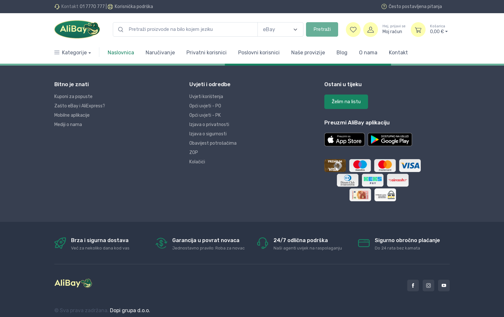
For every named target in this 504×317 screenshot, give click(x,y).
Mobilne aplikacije (72, 115)
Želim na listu (346, 101)
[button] (344, 139)
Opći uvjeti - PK (205, 115)
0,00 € (439, 29)
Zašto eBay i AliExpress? (79, 106)
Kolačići (197, 162)
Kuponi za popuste (73, 96)
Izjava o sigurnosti (208, 134)
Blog (342, 53)
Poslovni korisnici (259, 53)
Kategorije (70, 53)
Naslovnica (121, 53)
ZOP (193, 152)
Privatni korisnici (206, 53)
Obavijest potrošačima (213, 143)
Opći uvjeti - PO (205, 106)
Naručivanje (160, 53)
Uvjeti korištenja (206, 96)
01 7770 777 (92, 6)
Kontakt (398, 53)
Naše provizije (308, 53)
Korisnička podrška (134, 6)
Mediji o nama (68, 124)
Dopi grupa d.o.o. (130, 310)
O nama (368, 53)
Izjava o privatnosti (209, 124)
